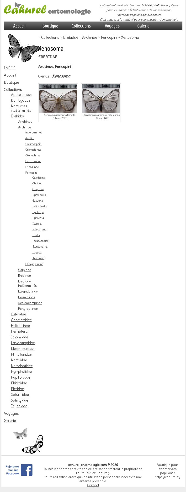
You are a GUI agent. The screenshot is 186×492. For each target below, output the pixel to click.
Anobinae (25, 121)
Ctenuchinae (33, 149)
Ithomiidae (19, 337)
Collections (81, 26)
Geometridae (21, 320)
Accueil (19, 26)
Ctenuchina (32, 155)
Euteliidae (18, 314)
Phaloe (36, 235)
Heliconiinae (20, 326)
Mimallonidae (21, 354)
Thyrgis (37, 252)
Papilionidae (20, 377)
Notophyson (39, 229)
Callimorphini (33, 144)
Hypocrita (38, 218)
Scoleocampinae (30, 303)
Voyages (112, 26)
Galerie (143, 26)
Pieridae (17, 389)
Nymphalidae (21, 372)
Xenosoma (38, 258)
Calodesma (38, 177)
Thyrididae (19, 406)
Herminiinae (26, 297)
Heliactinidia (39, 206)
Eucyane (37, 200)
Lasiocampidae (23, 343)
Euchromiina (33, 161)
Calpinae (24, 270)
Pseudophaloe (40, 241)
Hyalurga (38, 212)
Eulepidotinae (28, 291)
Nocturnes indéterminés (21, 108)
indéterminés (33, 132)
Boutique (50, 26)
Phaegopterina (34, 264)
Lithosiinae (32, 167)
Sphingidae (19, 400)
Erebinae (24, 275)
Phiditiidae (19, 383)
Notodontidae (22, 366)
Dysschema (39, 195)
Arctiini (29, 138)
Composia (38, 189)
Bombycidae (21, 100)
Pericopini (31, 172)
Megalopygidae (23, 349)
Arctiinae (24, 127)
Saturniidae (20, 394)
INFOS (10, 68)
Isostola (37, 223)
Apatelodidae (21, 95)
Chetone (37, 183)
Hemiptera (19, 331)
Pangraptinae (28, 308)
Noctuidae (19, 360)
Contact (93, 485)
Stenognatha (40, 246)
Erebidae (18, 116)
